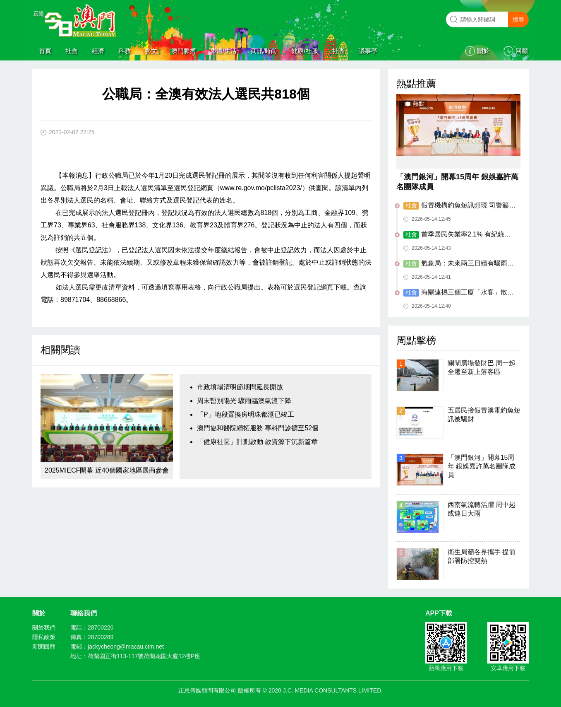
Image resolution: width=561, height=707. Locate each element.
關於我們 (43, 627)
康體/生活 (223, 50)
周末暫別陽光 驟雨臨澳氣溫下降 (244, 400)
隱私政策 (43, 637)
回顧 (521, 50)
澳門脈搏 (183, 50)
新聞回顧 (43, 646)
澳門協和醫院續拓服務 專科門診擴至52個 (258, 428)
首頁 (45, 50)
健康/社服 (304, 50)
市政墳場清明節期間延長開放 (240, 387)
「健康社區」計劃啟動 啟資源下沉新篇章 (257, 441)
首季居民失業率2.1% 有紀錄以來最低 (457, 235)
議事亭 (368, 50)
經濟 (98, 50)
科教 (124, 50)
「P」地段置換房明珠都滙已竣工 (245, 414)
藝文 (151, 50)
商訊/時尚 (264, 50)
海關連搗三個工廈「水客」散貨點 (458, 293)
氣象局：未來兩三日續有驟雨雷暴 (458, 264)
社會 (71, 50)
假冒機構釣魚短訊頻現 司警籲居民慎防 (459, 206)
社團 (338, 50)
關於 (483, 50)
